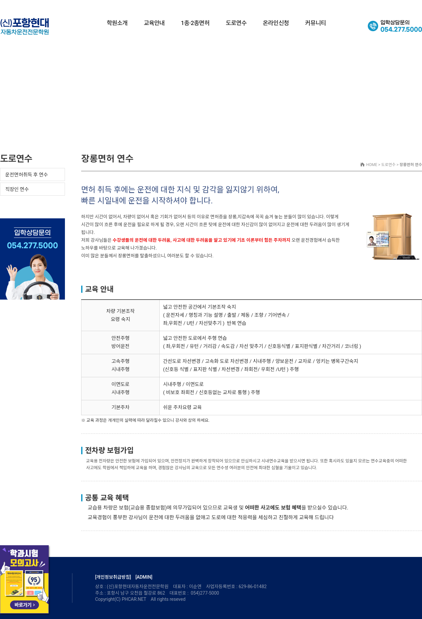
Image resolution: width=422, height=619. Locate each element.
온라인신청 (276, 22)
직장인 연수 (17, 189)
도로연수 (236, 22)
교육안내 (154, 22)
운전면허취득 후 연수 (26, 175)
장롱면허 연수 (19, 204)
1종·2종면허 (195, 22)
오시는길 (412, 5)
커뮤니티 (315, 22)
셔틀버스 (390, 5)
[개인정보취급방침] (113, 577)
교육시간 (367, 5)
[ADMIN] (143, 577)
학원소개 (117, 22)
